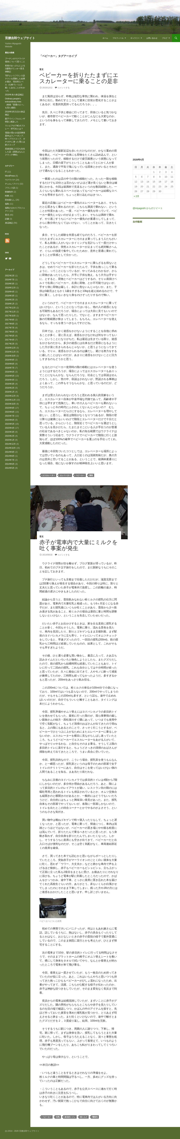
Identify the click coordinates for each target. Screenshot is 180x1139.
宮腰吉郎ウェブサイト (20, 38)
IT (6, 172)
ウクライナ (10, 180)
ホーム (105, 38)
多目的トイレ (69, 1117)
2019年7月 (10, 279)
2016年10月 (10, 356)
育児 (41, 69)
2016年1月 (10, 392)
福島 (7, 204)
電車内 (95, 1117)
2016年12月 (10, 348)
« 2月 (136, 196)
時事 (7, 196)
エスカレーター (48, 475)
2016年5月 (10, 376)
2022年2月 (10, 275)
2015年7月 (10, 416)
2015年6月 (10, 420)
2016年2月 (10, 388)
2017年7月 (10, 328)
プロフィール (118, 38)
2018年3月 (10, 296)
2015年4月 (10, 428)
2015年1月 (10, 440)
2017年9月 (10, 320)
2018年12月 (10, 288)
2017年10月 (10, 316)
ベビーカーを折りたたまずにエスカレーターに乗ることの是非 (78, 78)
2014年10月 (10, 448)
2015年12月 (10, 396)
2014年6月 (10, 464)
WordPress (10, 176)
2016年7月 (10, 368)
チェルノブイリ (12, 184)
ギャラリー (135, 38)
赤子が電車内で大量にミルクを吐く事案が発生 (78, 545)
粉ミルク (83, 1117)
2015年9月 (10, 408)
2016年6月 (10, 372)
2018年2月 (10, 300)
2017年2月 (10, 344)
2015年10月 (10, 404)
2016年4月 (10, 380)
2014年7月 (10, 460)
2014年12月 (10, 444)
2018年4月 (10, 292)
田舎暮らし (10, 200)
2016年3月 (10, 384)
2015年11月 (10, 400)
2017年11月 (10, 312)
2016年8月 (10, 364)
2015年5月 (10, 424)
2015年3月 (10, 432)
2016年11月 (10, 352)
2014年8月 (10, 456)
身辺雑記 (9, 223)
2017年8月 (10, 324)
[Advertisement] (79, 138)
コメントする (64, 87)
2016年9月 (10, 360)
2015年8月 (10, 412)
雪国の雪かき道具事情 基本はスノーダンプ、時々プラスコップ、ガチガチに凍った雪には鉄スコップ (15, 139)
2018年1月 (10, 304)
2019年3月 (10, 283)
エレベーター (65, 475)
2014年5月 (10, 468)
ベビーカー (80, 475)
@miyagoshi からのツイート (148, 208)
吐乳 (58, 1117)
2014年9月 (10, 452)
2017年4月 (10, 340)
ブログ (164, 38)
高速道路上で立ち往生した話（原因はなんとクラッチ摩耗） (15, 152)
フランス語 (10, 188)
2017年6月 (10, 332)
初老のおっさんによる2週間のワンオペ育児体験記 (15, 68)
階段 (91, 475)
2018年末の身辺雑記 (14, 94)
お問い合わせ (151, 38)
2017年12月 (10, 308)
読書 (7, 219)
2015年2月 (10, 436)
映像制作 (9, 192)
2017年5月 (10, 336)
